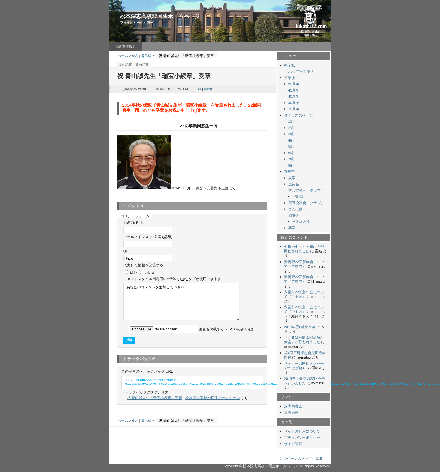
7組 (291, 159)
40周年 (293, 96)
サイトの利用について (302, 431)
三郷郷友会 (301, 221)
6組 (135, 56)
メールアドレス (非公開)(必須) (148, 237)
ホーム (122, 56)
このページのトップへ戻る (301, 458)
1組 (291, 121)
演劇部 (297, 196)
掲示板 (146, 56)
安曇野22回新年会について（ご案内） (304, 264)
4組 (291, 140)
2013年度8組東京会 (300, 327)
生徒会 (293, 184)
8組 (291, 165)
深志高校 (291, 413)
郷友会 (293, 215)
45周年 (293, 90)
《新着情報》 (125, 47)
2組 (291, 128)
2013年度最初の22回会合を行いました (304, 381)
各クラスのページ (298, 115)
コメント (174, 279)
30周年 (293, 103)
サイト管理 (293, 444)
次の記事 (125, 65)
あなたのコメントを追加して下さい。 (181, 301)
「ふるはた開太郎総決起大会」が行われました (304, 339)
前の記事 (142, 65)
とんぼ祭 (295, 209)
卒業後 (289, 78)
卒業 (291, 228)
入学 (291, 178)
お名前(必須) (133, 223)
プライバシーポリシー (302, 438)
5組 (291, 146)
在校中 (289, 171)
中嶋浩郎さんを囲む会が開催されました (304, 248)
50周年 (293, 84)
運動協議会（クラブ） (306, 203)
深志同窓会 (293, 406)
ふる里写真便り (301, 71)
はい (133, 272)
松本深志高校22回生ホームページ (160, 16)
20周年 (293, 109)
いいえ (149, 272)
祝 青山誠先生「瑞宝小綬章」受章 (154, 398)
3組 (291, 134)
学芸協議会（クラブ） (306, 190)
